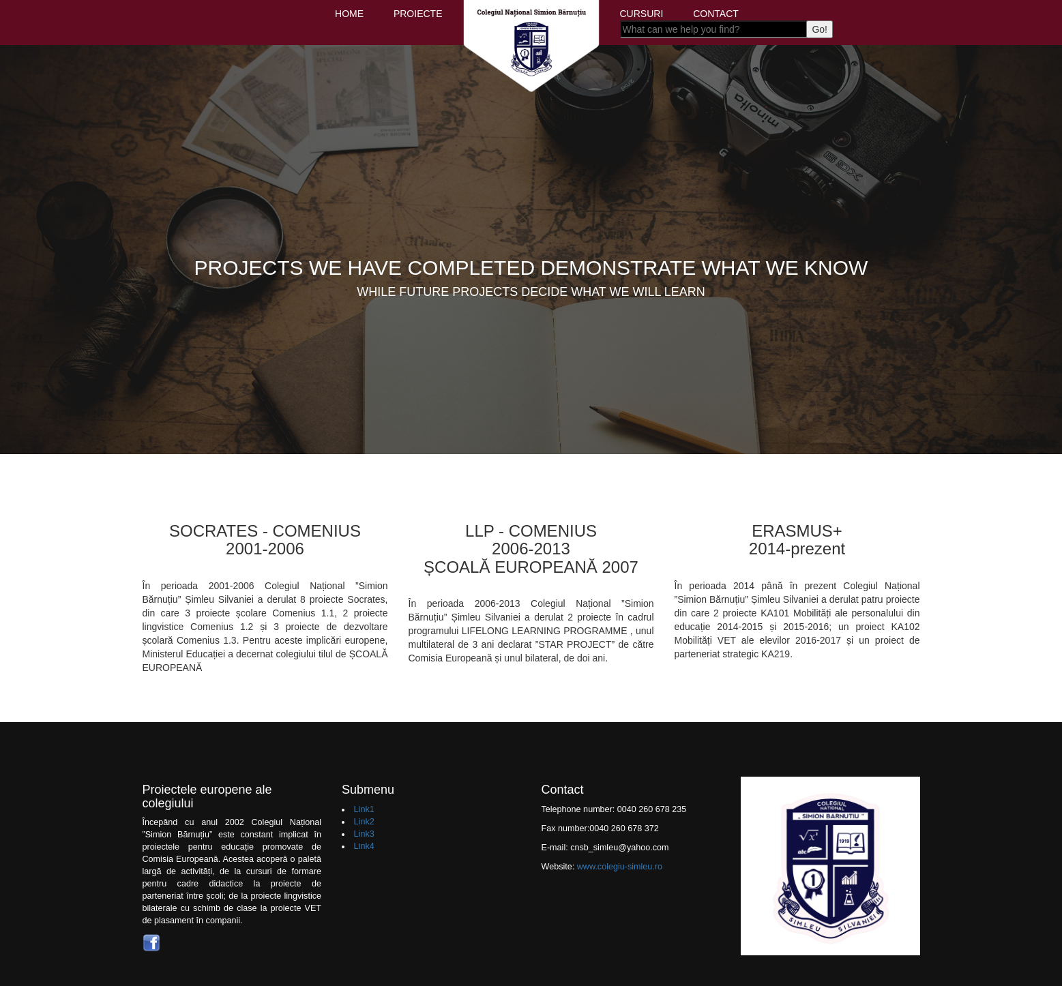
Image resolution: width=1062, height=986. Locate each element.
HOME (349, 13)
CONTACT (716, 13)
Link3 (364, 834)
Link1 (364, 809)
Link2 (364, 821)
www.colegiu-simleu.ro (619, 866)
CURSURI (642, 13)
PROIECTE (418, 13)
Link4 (364, 846)
